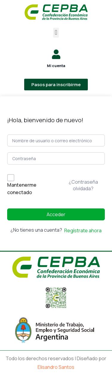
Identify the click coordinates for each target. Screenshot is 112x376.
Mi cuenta (56, 65)
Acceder (56, 214)
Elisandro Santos (56, 367)
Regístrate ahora (83, 230)
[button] (56, 33)
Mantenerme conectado (21, 189)
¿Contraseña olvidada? (83, 185)
